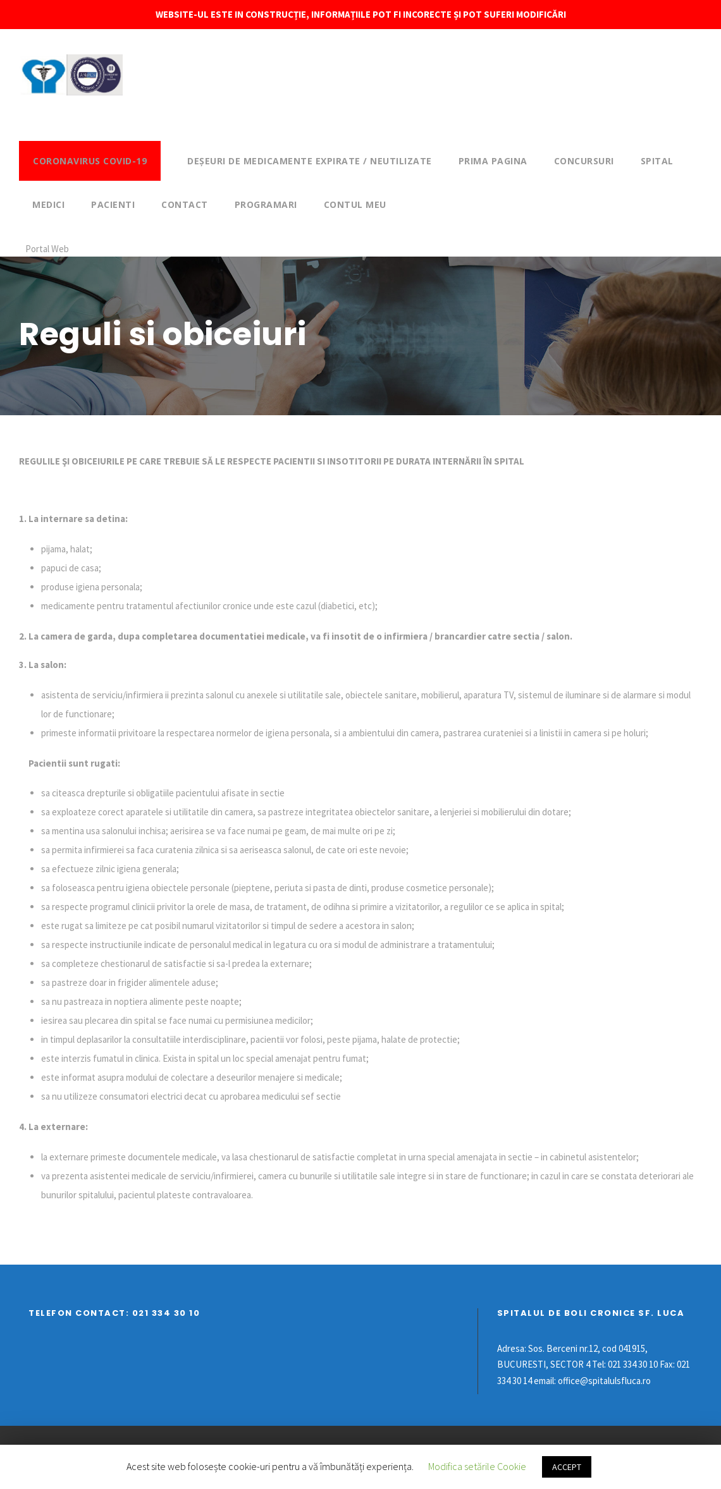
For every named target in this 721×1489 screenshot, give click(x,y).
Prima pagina (493, 161)
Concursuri (584, 161)
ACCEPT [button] (566, 1467)
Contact (184, 204)
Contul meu (355, 204)
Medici (48, 204)
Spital (657, 161)
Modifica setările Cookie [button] (477, 1466)
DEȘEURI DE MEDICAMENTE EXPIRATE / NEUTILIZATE (309, 161)
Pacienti (113, 204)
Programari (266, 204)
